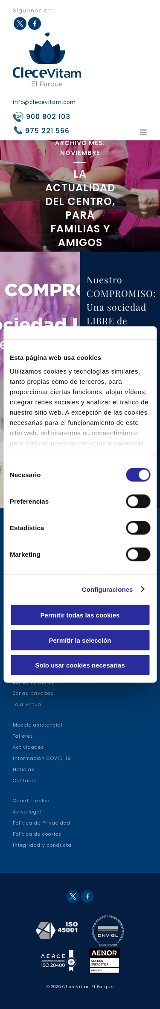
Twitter (20, 23)
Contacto (25, 781)
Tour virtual (28, 704)
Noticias (24, 769)
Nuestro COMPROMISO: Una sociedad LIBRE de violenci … (121, 306)
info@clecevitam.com (44, 102)
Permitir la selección (80, 640)
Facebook (34, 23)
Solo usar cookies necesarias (80, 665)
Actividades (28, 747)
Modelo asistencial (38, 725)
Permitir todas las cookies (80, 615)
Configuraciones (107, 589)
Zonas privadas (33, 693)
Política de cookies (37, 834)
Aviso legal (27, 812)
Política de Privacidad (41, 823)
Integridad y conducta (42, 845)
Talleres (23, 736)
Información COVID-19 (42, 758)
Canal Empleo (31, 801)
